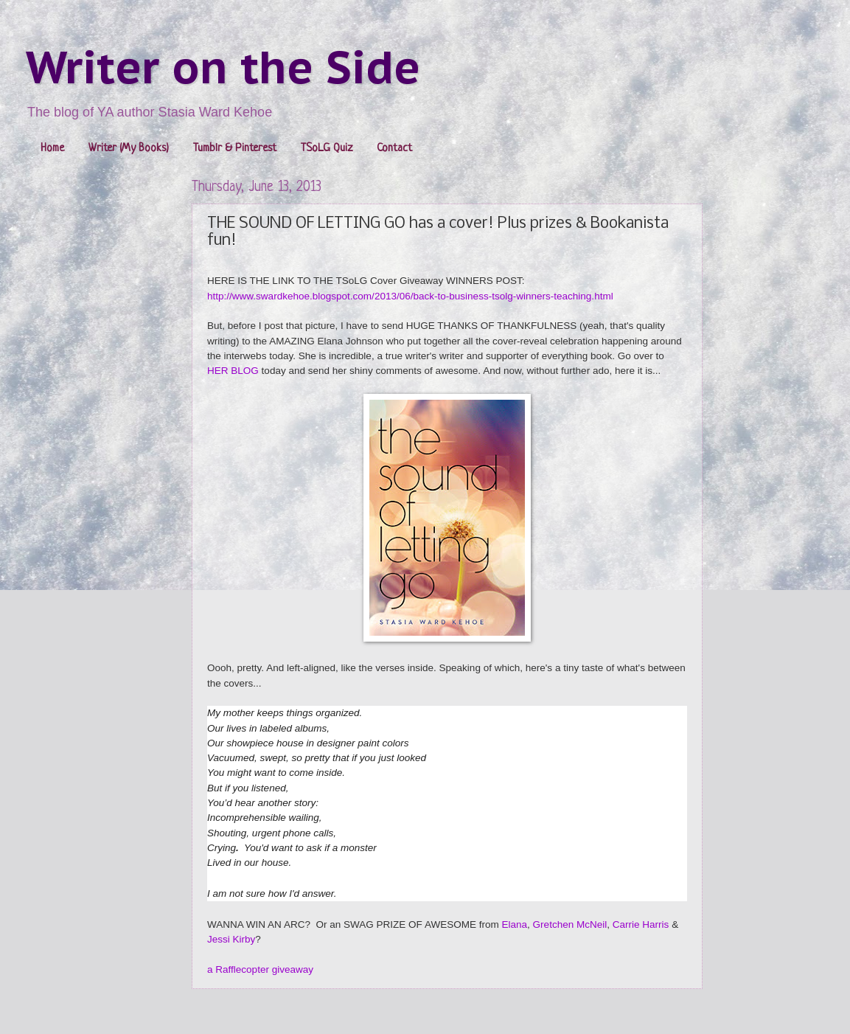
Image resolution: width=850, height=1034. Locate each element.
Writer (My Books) (128, 148)
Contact (394, 148)
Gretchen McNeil (570, 924)
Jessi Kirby (231, 939)
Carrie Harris (641, 924)
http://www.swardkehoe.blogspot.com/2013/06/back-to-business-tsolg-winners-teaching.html (410, 296)
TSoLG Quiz (326, 148)
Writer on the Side (223, 67)
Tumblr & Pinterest (234, 148)
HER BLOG (233, 370)
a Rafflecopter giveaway (260, 969)
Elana (515, 924)
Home (52, 148)
